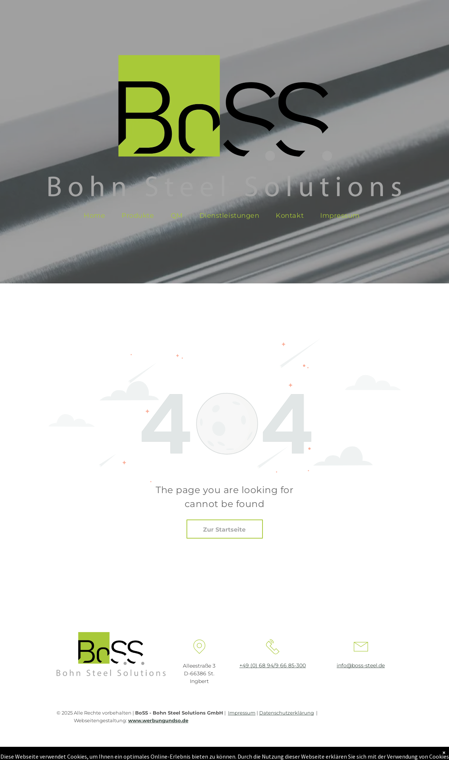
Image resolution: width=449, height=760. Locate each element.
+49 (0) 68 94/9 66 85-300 (272, 665)
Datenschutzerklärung (286, 713)
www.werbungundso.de (158, 720)
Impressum (242, 713)
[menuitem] (97, 216)
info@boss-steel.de (361, 665)
